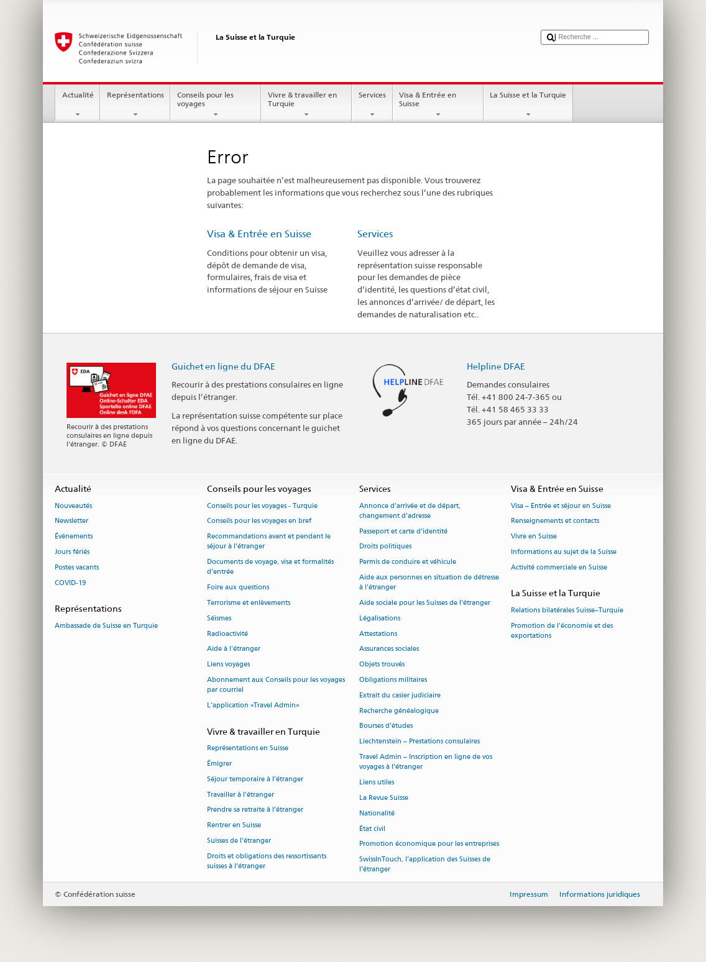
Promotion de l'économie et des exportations (562, 631)
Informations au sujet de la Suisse (564, 552)
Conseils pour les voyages (215, 105)
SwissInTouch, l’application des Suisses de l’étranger (424, 865)
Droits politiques (385, 547)
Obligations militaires (393, 680)
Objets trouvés (382, 665)
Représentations (135, 105)
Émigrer (219, 764)
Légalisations (379, 618)
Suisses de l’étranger (239, 841)
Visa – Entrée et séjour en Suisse (561, 506)
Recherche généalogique (399, 711)
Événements (74, 537)
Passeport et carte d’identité (403, 531)
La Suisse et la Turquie (528, 105)
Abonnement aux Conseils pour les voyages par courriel (276, 685)
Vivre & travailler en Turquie (306, 105)
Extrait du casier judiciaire (400, 695)
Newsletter (71, 521)
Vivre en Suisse (534, 537)
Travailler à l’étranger (240, 795)
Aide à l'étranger (233, 649)
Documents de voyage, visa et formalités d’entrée (270, 567)
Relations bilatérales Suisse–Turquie (567, 610)
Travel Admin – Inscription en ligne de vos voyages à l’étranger (425, 762)
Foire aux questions (238, 588)
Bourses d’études (386, 726)
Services (372, 105)
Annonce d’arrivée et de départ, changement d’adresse (410, 511)
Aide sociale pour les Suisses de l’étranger (424, 603)
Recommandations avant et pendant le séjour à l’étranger (269, 542)
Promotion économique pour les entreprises (429, 844)
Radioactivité (227, 634)
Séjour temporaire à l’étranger (255, 779)
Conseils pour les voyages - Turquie (262, 506)
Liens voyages (228, 665)
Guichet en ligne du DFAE (223, 366)
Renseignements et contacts (555, 521)
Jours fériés (72, 552)
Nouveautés (73, 506)
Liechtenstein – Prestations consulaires (419, 742)
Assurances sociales (389, 649)
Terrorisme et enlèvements (248, 603)
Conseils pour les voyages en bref (259, 521)
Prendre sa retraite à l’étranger (255, 810)
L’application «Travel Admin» (253, 705)
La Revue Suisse (383, 798)
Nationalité (377, 813)
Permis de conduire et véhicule (407, 562)
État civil (372, 829)
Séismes (219, 618)
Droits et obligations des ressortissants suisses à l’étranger (266, 861)
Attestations (378, 634)
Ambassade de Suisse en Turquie (106, 626)
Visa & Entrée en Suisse (438, 105)
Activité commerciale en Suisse (559, 567)
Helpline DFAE (496, 366)
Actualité (77, 105)
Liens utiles (376, 782)
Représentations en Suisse (247, 748)
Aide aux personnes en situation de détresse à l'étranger (429, 582)
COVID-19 (70, 583)
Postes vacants (77, 567)
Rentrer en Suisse (234, 826)
